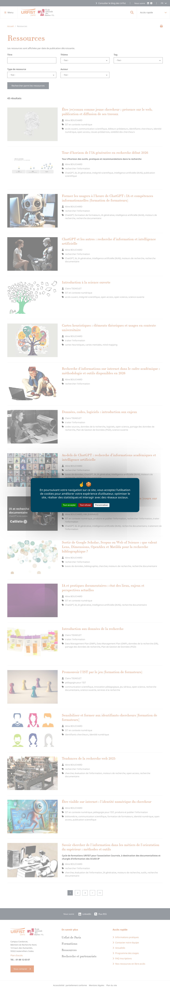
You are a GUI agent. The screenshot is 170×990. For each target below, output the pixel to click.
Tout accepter (69, 505)
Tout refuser (85, 505)
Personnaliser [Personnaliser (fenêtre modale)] (101, 505)
